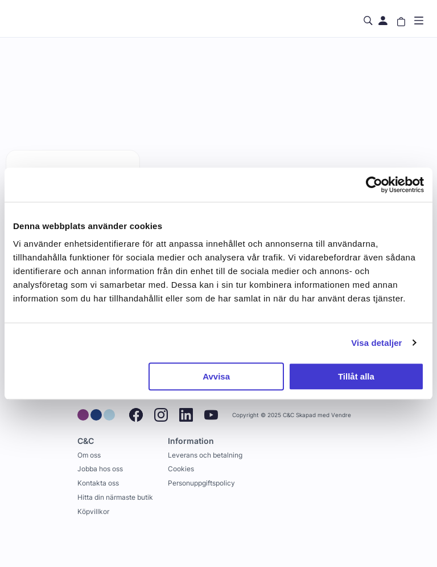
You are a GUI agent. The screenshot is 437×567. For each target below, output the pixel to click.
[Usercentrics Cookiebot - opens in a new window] (374, 184)
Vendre (341, 415)
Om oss (89, 455)
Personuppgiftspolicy (201, 483)
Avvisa (216, 376)
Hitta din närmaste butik (115, 497)
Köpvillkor (93, 511)
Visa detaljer (376, 343)
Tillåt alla (356, 376)
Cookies (181, 468)
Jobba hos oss (100, 468)
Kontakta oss (98, 483)
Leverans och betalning (205, 455)
